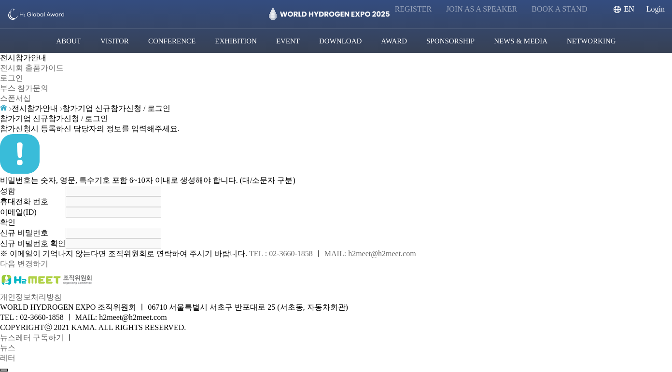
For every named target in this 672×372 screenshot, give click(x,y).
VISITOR (114, 41)
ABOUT (68, 41)
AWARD (394, 41)
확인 (7, 222)
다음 (7, 264)
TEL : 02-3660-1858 (281, 253)
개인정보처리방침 (31, 297)
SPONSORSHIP (450, 41)
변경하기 (32, 264)
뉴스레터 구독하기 (32, 337)
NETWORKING (591, 41)
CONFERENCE (172, 41)
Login (655, 9)
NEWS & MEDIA (520, 41)
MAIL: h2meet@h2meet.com (370, 253)
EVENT (288, 41)
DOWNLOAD (340, 41)
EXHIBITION (236, 41)
